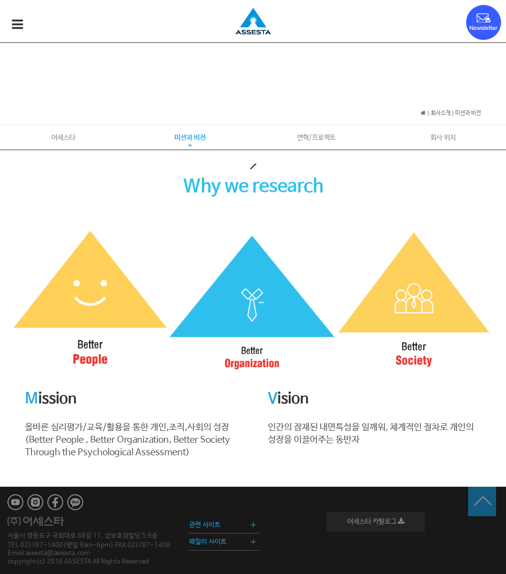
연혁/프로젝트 (316, 138)
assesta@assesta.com (57, 553)
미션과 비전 (190, 138)
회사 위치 (443, 138)
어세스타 (63, 138)
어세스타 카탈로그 (375, 522)
